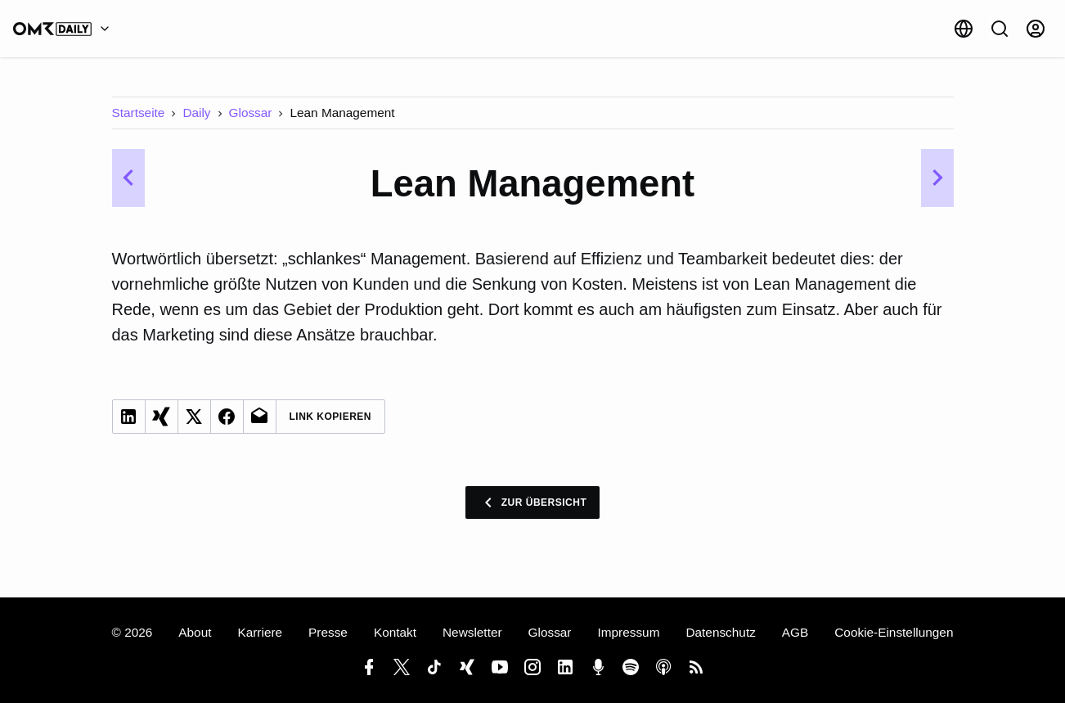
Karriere (259, 632)
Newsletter (472, 632)
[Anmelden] (1035, 28)
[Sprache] (963, 28)
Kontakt (395, 632)
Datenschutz (720, 632)
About (194, 632)
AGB (795, 632)
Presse (328, 632)
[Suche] (999, 28)
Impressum (628, 632)
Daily (196, 112)
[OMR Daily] (65, 28)
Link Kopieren (331, 416)
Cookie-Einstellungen (893, 632)
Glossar (250, 112)
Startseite (138, 112)
